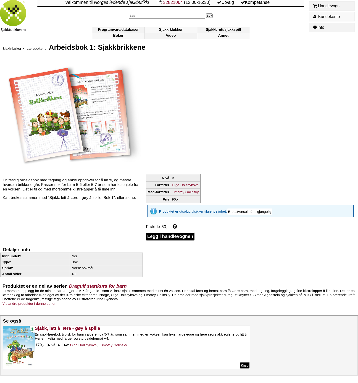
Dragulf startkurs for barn (98, 282)
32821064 (173, 2)
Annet (223, 35)
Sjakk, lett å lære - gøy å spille (67, 325)
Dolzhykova (83, 342)
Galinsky (113, 342)
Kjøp (244, 362)
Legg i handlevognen (170, 233)
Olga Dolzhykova (185, 185)
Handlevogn (326, 6)
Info (318, 27)
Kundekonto (326, 16)
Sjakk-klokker (171, 29)
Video (171, 35)
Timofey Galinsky (185, 192)
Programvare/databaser (118, 29)
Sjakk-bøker (12, 48)
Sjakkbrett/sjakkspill (223, 29)
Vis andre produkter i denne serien (29, 300)
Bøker (118, 35)
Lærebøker (35, 48)
